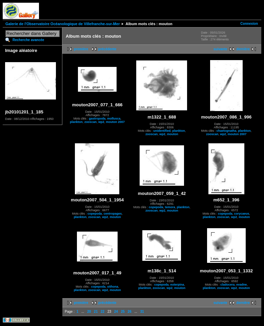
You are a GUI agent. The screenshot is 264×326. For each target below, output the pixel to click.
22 (102, 311)
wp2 (101, 122)
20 (89, 311)
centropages (113, 213)
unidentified (161, 130)
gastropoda (97, 118)
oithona (112, 286)
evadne (241, 284)
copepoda (94, 213)
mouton (172, 134)
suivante (220, 49)
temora (170, 207)
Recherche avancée (28, 40)
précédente (107, 49)
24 (116, 311)
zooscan (90, 122)
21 (96, 311)
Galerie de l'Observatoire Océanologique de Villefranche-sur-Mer (62, 24)
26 (129, 311)
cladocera (227, 284)
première (81, 49)
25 (123, 311)
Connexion (249, 23)
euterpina (177, 284)
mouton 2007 (115, 122)
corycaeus (241, 213)
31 (142, 311)
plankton (76, 122)
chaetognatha (227, 130)
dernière (243, 49)
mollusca (113, 118)
